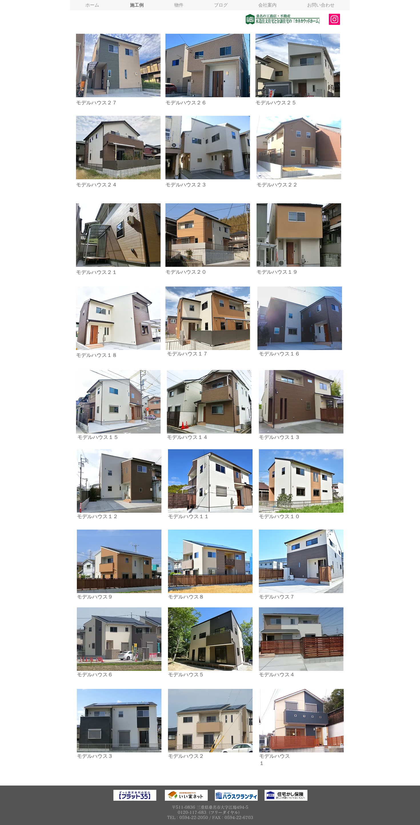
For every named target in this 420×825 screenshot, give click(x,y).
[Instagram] (334, 19)
